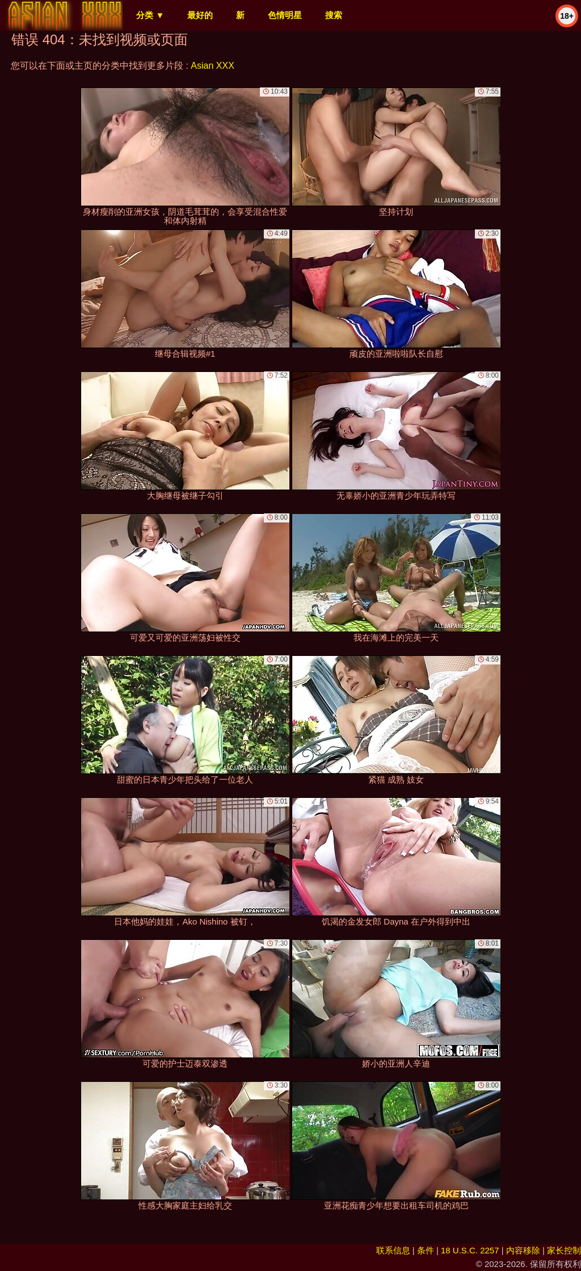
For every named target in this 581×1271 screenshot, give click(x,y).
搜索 (333, 15)
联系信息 (393, 1250)
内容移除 (523, 1250)
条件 (425, 1250)
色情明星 (285, 15)
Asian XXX (212, 65)
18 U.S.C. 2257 (470, 1250)
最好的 (200, 15)
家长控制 (564, 1250)
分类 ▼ (150, 15)
